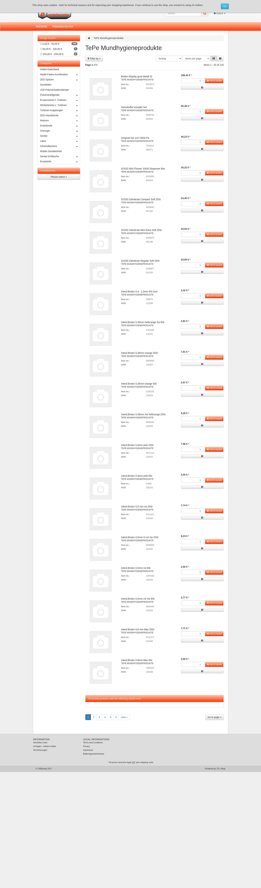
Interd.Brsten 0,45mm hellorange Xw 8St (142, 322)
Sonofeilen (45, 84)
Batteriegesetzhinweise (93, 754)
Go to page (214, 717)
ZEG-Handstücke (60, 115)
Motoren (60, 120)
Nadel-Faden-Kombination (60, 74)
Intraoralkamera (60, 146)
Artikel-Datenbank (49, 69)
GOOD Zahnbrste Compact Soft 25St (141, 199)
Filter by (94, 58)
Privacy (86, 746)
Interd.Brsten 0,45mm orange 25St (139, 353)
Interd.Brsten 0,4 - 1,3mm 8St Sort (139, 291)
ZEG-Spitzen (60, 79)
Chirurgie (60, 130)
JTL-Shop (220, 769)
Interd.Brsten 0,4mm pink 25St (137, 445)
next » (124, 717)
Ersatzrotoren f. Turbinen (60, 100)
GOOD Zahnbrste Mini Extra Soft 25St (141, 230)
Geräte (60, 135)
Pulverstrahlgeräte (60, 94)
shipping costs (146, 762)
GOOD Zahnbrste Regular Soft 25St (140, 260)
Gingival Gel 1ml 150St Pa (135, 138)
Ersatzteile (60, 161)
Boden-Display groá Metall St (136, 76)
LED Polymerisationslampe (54, 89)
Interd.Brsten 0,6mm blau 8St (136, 660)
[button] (213, 58)
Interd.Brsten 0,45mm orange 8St (139, 383)
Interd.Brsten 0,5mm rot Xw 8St (138, 598)
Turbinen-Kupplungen (60, 110)
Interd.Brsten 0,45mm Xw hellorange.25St (143, 414)
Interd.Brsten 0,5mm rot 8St (136, 568)
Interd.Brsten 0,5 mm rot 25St (137, 506)
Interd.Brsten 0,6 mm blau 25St (137, 629)
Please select (59, 176)
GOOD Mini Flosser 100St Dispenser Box (143, 168)
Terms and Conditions (93, 742)
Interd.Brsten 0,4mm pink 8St (136, 475)
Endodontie (60, 125)
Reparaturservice (62, 26)
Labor (60, 141)
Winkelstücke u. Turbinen (60, 105)
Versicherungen (40, 750)
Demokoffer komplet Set (134, 107)
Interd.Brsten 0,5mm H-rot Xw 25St (139, 537)
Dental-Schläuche (60, 156)
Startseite (41, 26)
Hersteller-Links (40, 742)
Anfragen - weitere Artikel (44, 746)
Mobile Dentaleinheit (51, 151)
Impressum (88, 750)
